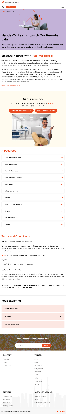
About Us (6, 359)
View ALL (37, 384)
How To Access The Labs (46, 111)
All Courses (10, 7)
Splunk (37, 378)
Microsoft (38, 372)
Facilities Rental (8, 396)
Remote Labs (7, 402)
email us (51, 103)
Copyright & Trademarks (42, 402)
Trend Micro (38, 381)
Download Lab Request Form (21, 111)
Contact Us (7, 365)
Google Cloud (39, 368)
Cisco (36, 362)
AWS (36, 359)
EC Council (38, 365)
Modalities (6, 399)
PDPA (36, 399)
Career (5, 362)
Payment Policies (40, 396)
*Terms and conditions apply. (11, 86)
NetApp (37, 375)
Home (4, 11)
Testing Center (8, 405)
